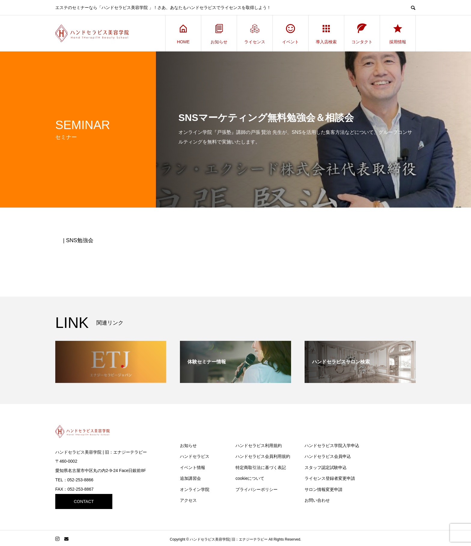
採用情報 (397, 33)
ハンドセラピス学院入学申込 (332, 445)
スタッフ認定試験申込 (326, 467)
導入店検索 (326, 33)
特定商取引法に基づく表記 (260, 467)
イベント (290, 33)
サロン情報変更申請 (323, 489)
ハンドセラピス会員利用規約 (262, 456)
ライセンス (254, 33)
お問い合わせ (317, 500)
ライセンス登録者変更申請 (330, 478)
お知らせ (219, 33)
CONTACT (84, 501)
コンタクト (361, 33)
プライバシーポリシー (256, 489)
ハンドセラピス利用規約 (258, 445)
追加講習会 (190, 478)
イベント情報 (192, 467)
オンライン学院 (194, 489)
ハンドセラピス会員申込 (328, 456)
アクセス (188, 500)
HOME (183, 33)
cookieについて (249, 478)
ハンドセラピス (194, 456)
